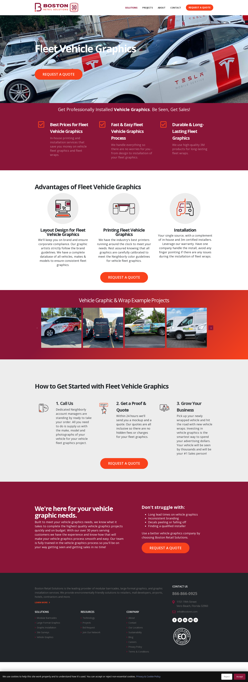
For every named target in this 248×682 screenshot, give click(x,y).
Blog (131, 636)
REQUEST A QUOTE (59, 74)
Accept (239, 676)
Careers (133, 641)
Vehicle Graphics (47, 636)
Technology (90, 617)
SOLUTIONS (131, 7)
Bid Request (90, 627)
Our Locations (137, 627)
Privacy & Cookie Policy (148, 676)
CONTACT (175, 7)
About (132, 617)
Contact (133, 622)
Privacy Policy (137, 645)
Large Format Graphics (51, 622)
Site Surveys (44, 631)
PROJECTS (147, 7)
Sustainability (137, 631)
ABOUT (161, 7)
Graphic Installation (49, 627)
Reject (227, 676)
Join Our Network (93, 631)
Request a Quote (200, 7)
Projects (88, 622)
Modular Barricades (49, 617)
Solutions (41, 41)
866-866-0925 (187, 593)
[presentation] (37, 327)
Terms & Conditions (141, 650)
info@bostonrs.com (189, 611)
